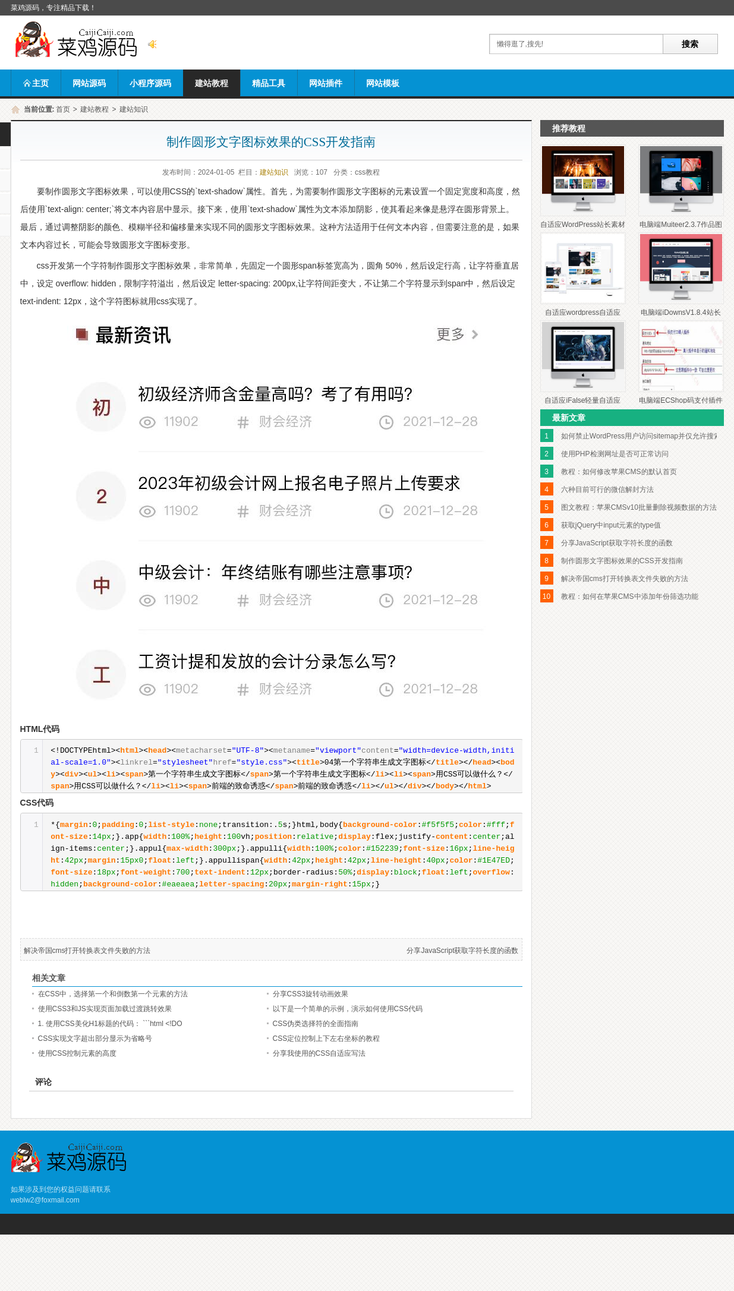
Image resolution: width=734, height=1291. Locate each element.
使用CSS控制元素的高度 (77, 1053)
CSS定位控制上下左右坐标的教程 (326, 1038)
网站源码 (89, 83)
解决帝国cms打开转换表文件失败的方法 (87, 950)
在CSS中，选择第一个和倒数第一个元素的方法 (113, 994)
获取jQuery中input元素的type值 (611, 525)
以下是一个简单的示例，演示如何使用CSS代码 (348, 1009)
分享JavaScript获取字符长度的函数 (462, 950)
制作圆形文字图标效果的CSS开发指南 (622, 561)
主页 (36, 83)
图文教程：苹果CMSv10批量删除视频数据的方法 (639, 507)
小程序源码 (150, 83)
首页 (63, 109)
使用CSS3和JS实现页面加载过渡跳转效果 (105, 1009)
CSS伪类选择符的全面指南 (316, 1023)
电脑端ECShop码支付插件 (681, 400)
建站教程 (211, 83)
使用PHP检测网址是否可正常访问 (615, 454)
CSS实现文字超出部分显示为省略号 (95, 1038)
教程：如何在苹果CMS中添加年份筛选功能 (629, 596)
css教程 (367, 172)
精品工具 (268, 83)
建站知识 (133, 109)
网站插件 (325, 83)
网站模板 (382, 83)
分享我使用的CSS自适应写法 (319, 1053)
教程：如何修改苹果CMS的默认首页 (619, 472)
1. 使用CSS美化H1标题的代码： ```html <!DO (110, 1023)
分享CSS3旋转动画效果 (310, 994)
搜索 (690, 44)
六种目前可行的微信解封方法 (607, 489)
